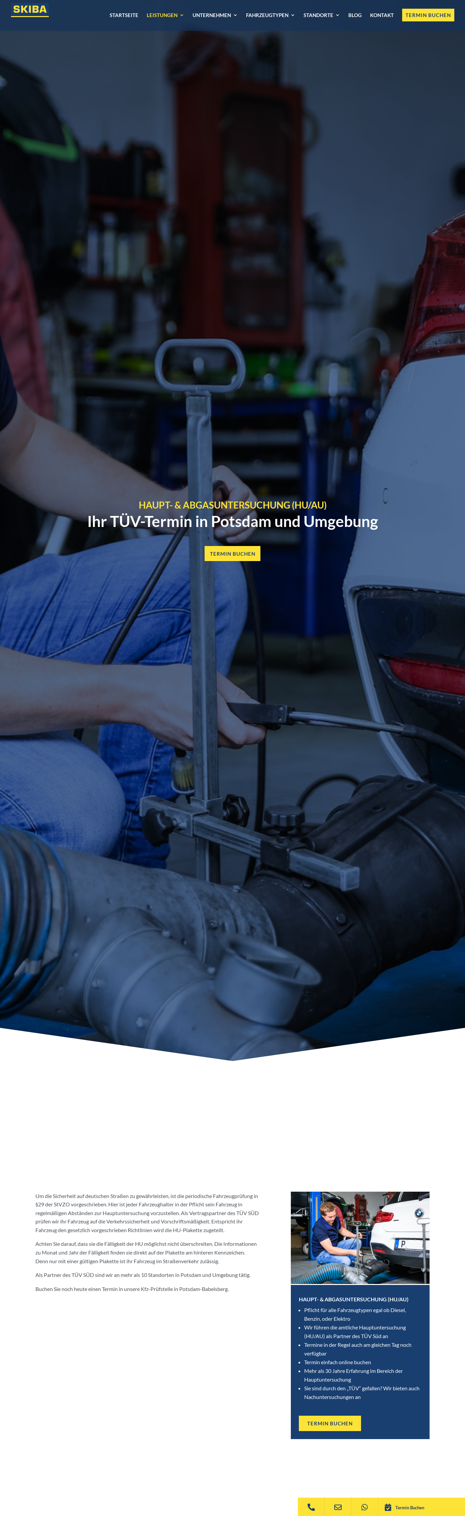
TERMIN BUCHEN (331, 1423)
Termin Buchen (409, 1507)
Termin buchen (232, 553)
